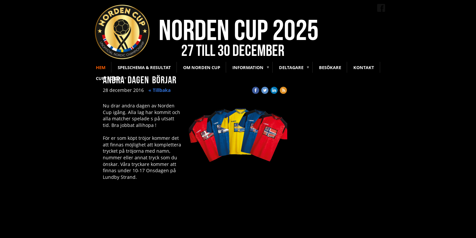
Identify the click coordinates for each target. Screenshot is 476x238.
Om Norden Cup (201, 67)
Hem (100, 67)
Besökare (330, 67)
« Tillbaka (159, 90)
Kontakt (363, 67)
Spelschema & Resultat (144, 67)
